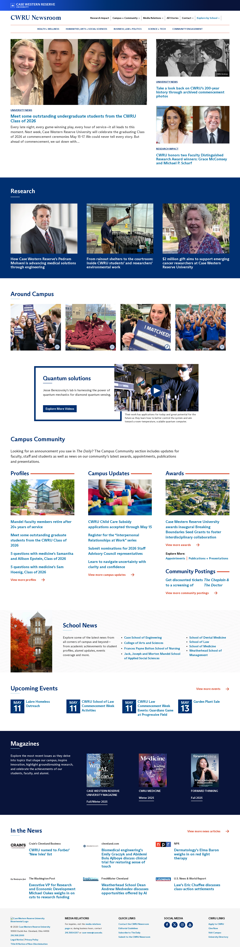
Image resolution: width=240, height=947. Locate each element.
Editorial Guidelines (128, 928)
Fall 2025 (196, 798)
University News (21, 110)
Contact (187, 18)
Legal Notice (17, 935)
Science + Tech (157, 29)
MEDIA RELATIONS (77, 918)
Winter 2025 (146, 798)
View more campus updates (111, 575)
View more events (212, 689)
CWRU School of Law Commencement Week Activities (98, 706)
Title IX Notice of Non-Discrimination (29, 939)
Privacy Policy (31, 935)
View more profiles (28, 580)
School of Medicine (202, 646)
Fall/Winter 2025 (97, 801)
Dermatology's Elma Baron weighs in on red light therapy (196, 854)
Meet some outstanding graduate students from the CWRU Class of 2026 (38, 540)
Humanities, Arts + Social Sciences (86, 29)
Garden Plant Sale (206, 702)
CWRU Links (216, 918)
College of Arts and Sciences (143, 643)
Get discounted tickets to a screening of (197, 582)
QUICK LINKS (126, 918)
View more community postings (192, 593)
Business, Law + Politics (128, 29)
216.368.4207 (72, 932)
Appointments (175, 558)
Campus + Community (126, 18)
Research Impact (99, 18)
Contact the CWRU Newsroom (133, 924)
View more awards (183, 545)
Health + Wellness (48, 29)
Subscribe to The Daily (129, 932)
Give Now (213, 928)
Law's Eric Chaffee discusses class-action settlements (197, 887)
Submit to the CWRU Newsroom (134, 937)
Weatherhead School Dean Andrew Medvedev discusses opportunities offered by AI (124, 889)
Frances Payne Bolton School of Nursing (152, 648)
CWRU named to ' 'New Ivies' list (49, 852)
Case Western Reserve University (34, 922)
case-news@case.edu (92, 932)
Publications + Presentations (208, 558)
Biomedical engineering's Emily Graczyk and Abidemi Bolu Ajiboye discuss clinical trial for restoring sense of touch (124, 858)
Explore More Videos (59, 409)
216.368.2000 (17, 930)
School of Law (199, 642)
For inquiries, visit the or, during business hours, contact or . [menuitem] (84, 928)
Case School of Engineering (143, 637)
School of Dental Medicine (207, 637)
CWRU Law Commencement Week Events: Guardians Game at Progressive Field (155, 708)
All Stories (172, 18)
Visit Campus (214, 932)
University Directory (218, 937)
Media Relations (153, 18)
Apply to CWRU (216, 924)
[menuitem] (48, 29)
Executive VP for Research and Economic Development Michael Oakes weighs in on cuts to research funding (52, 891)
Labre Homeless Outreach (38, 704)
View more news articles (203, 831)
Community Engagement (187, 29)
